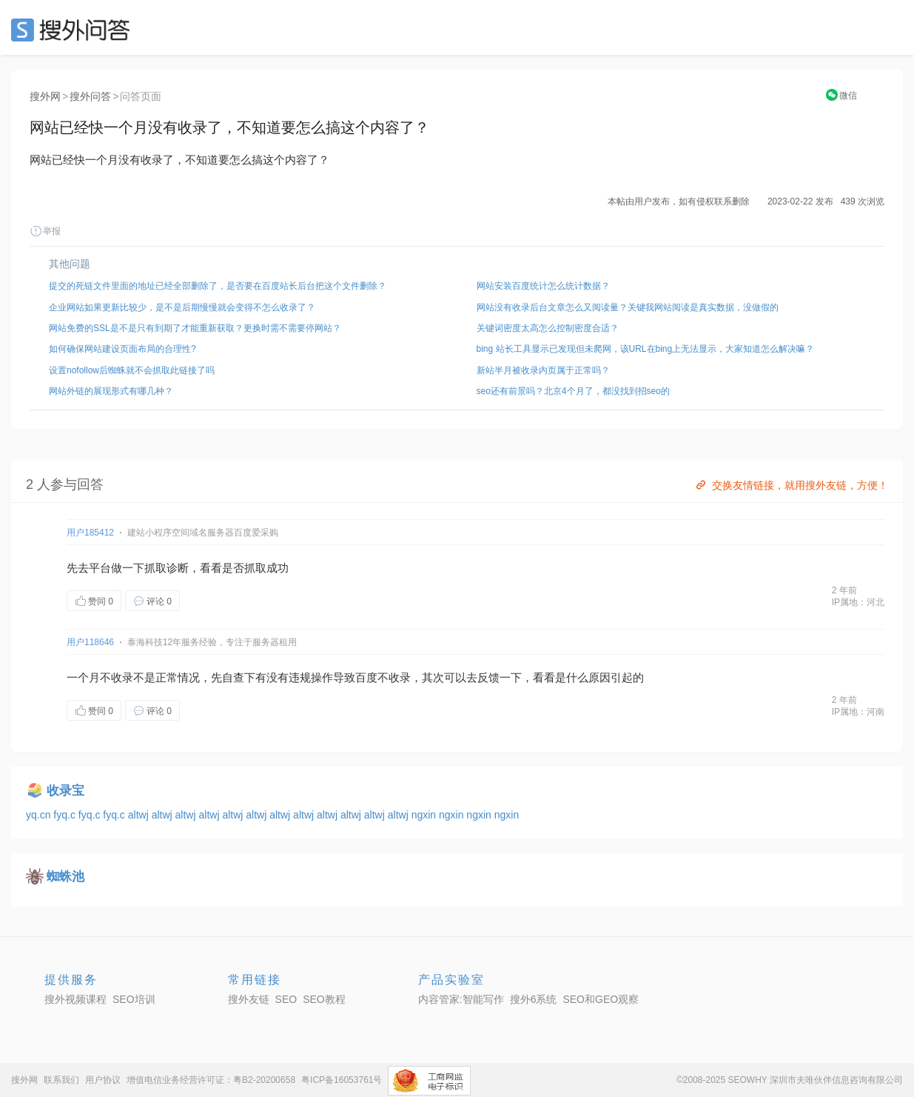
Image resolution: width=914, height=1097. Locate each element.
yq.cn (39, 815)
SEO (74, 29)
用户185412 (90, 532)
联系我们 (61, 1080)
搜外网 (45, 96)
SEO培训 (133, 999)
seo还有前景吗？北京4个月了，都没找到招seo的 (573, 391)
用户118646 (90, 642)
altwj (140, 815)
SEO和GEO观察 (600, 999)
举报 (45, 231)
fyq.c (65, 815)
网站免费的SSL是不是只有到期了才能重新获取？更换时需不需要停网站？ (195, 328)
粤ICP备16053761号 (341, 1080)
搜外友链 (248, 999)
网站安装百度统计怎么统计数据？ (543, 286)
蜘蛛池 (65, 877)
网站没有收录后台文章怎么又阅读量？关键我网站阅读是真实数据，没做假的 (628, 307)
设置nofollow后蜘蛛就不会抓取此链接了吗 (132, 370)
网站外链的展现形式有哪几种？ (111, 391)
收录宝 (65, 791)
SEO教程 (324, 999)
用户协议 (103, 1080)
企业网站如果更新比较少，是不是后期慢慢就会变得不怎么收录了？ (182, 307)
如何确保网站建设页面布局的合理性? (122, 349)
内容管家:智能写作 (461, 999)
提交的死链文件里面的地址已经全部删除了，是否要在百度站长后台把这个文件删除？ (217, 286)
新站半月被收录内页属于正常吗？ (543, 370)
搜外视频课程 (75, 999)
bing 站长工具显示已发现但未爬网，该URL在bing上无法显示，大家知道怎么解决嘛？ (646, 349)
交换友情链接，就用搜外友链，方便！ (790, 485)
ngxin (425, 815)
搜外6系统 (533, 999)
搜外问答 (90, 96)
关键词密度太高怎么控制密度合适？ (548, 328)
